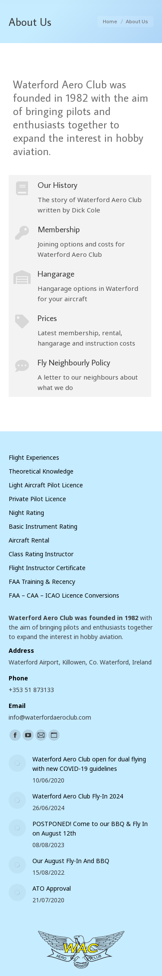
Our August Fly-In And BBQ (70, 861)
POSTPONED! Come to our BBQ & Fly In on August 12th (90, 828)
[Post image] (17, 763)
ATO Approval (51, 888)
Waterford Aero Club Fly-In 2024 (77, 796)
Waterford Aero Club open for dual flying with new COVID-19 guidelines (89, 764)
